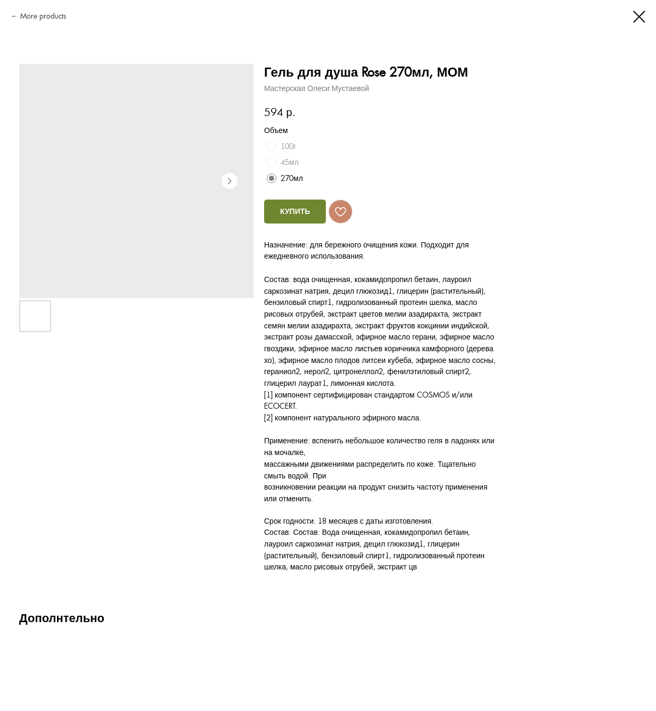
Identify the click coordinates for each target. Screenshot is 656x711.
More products (43, 16)
